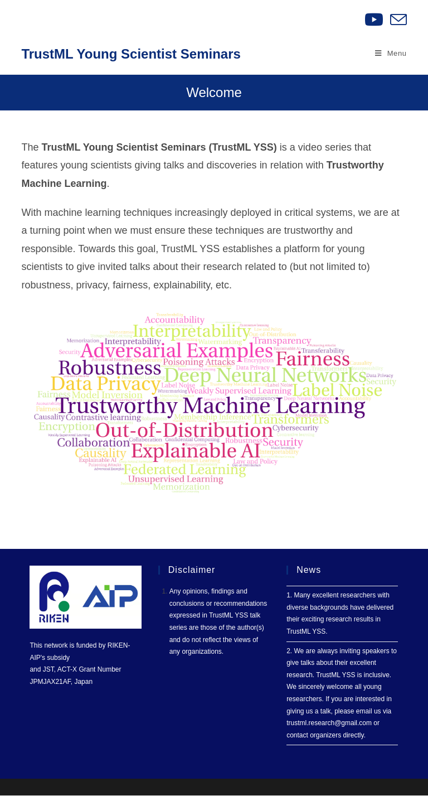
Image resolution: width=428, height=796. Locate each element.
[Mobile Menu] (391, 53)
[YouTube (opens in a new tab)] (374, 19)
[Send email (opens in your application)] (397, 19)
